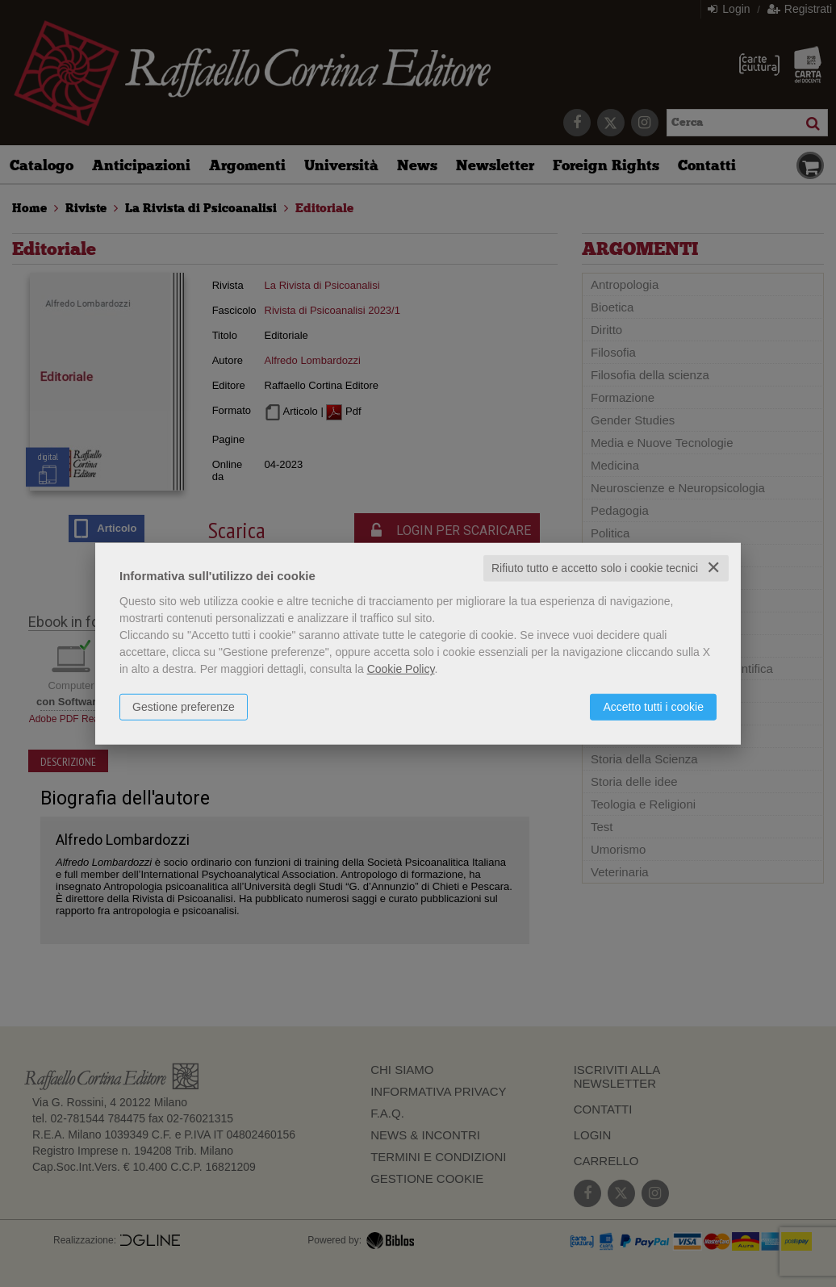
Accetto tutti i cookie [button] (653, 706)
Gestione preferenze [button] (183, 706)
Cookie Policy (401, 668)
